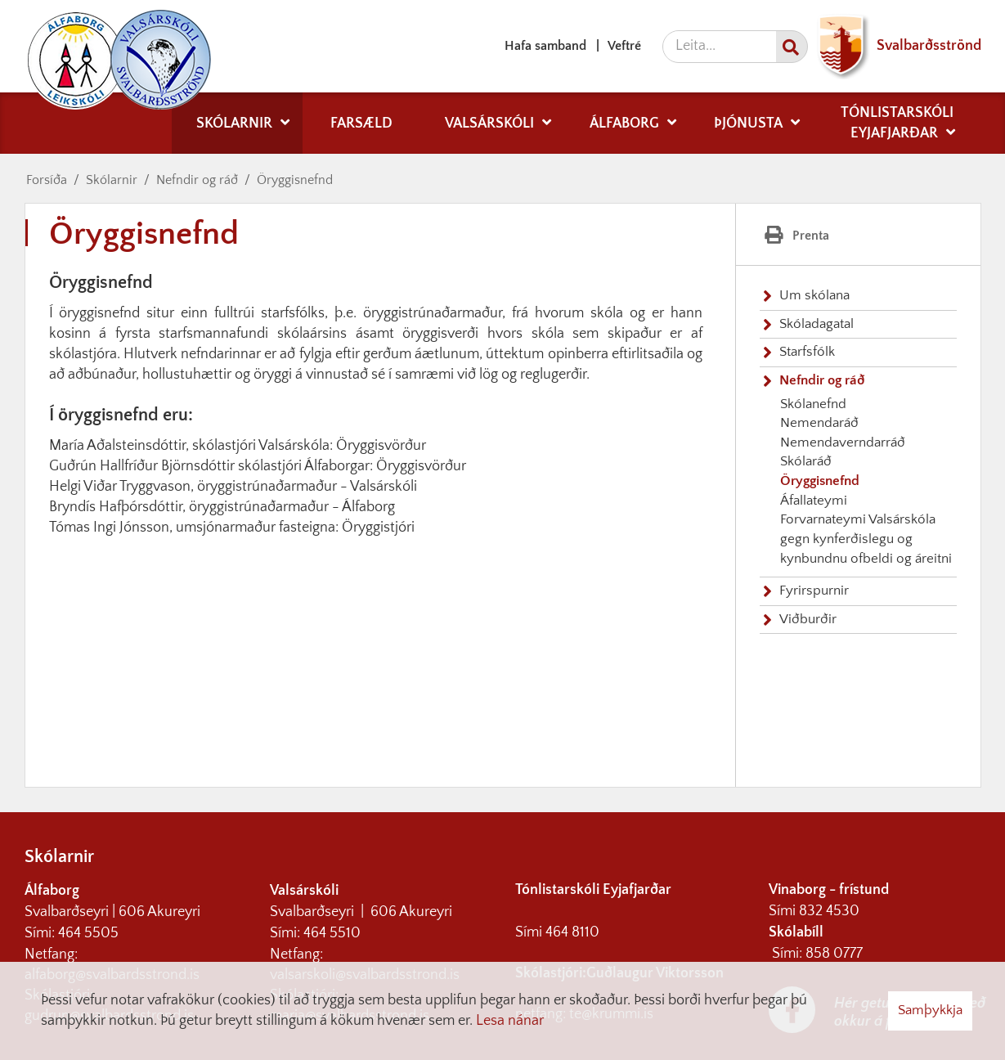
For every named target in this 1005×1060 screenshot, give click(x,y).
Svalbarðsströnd (894, 46)
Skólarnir (111, 180)
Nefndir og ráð (197, 180)
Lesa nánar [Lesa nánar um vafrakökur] (510, 1021)
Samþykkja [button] (930, 1010)
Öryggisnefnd (295, 180)
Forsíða (46, 180)
